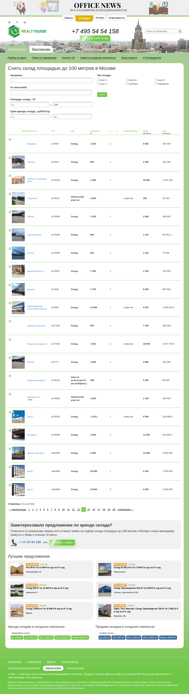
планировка (130, 131)
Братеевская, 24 (33, 397)
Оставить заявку (62, 542)
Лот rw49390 (32, 606)
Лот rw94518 (32, 585)
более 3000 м (80, 637)
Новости (51, 662)
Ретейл (100, 17)
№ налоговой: (18, 87)
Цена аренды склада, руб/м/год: (30, 111)
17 (98, 509)
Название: (16, 75)
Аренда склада (53, 668)
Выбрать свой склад (95, 38)
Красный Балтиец (34, 235)
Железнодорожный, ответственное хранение (37, 307)
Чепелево (31, 162)
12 (73, 509)
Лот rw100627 (120, 585)
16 (93, 509)
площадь (95, 131)
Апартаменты (117, 17)
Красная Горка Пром (35, 453)
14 (83, 509)
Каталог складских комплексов (24, 668)
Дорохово (31, 289)
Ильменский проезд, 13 (36, 380)
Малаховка (31, 144)
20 (114, 509)
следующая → (126, 509)
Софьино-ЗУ (32, 198)
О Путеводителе (69, 662)
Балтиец (30, 253)
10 (63, 509)
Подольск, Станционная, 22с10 (37, 180)
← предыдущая (17, 509)
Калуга (30, 471)
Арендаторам (17, 49)
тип (72, 131)
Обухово (30, 217)
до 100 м (17, 637)
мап (164, 131)
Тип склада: (104, 75)
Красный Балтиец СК (35, 271)
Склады (84, 18)
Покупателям (41, 49)
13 (78, 509)
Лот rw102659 (32, 564)
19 (108, 509)
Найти (102, 94)
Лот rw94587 (120, 606)
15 (88, 509)
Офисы (68, 17)
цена (145, 131)
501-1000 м (46, 637)
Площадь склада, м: (23, 99)
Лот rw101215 (120, 564)
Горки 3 (30, 417)
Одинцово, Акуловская (36, 326)
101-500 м (31, 637)
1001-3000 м (62, 637)
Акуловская (31, 435)
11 (68, 509)
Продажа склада (75, 668)
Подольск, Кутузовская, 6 (37, 344)
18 (103, 509)
